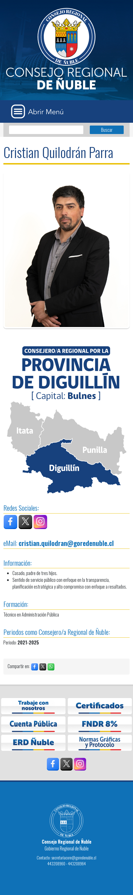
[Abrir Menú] (39, 111)
